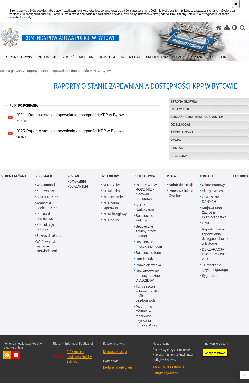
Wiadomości (45, 263)
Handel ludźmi (146, 337)
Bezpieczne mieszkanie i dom (149, 322)
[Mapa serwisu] (227, 28)
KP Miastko (111, 269)
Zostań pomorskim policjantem (197, 117)
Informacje (180, 109)
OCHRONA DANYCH (210, 277)
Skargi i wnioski (213, 269)
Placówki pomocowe (44, 295)
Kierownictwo (46, 269)
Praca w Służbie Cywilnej (181, 271)
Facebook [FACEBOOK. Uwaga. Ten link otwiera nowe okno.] (179, 156)
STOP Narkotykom (145, 285)
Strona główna (11, 71)
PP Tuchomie (113, 275)
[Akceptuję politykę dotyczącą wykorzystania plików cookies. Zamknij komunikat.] (236, 4)
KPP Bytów (111, 263)
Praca (176, 140)
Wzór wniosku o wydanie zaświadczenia (48, 324)
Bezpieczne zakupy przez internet (146, 309)
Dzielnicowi (180, 124)
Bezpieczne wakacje (144, 296)
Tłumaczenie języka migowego (215, 345)
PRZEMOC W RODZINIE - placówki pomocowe (146, 270)
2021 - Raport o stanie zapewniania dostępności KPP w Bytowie (71, 115)
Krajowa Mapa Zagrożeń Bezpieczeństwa (214, 290)
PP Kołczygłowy (115, 292)
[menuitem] (19, 56)
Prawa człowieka (148, 343)
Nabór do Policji (181, 263)
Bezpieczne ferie (148, 331)
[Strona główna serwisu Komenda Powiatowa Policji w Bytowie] (219, 28)
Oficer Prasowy (213, 263)
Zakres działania (48, 314)
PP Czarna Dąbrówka (111, 284)
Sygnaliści (209, 354)
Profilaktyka (182, 132)
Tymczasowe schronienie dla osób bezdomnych (147, 372)
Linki (205, 302)
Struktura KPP (47, 275)
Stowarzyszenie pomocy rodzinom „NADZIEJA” (149, 354)
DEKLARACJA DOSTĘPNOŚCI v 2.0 (214, 332)
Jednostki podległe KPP (46, 284)
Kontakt (178, 148)
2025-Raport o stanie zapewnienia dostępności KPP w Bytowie (70, 131)
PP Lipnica (111, 298)
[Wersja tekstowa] (234, 28)
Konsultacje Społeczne (45, 305)
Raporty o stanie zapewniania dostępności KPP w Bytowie (69, 71)
